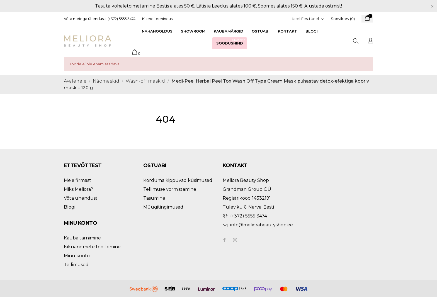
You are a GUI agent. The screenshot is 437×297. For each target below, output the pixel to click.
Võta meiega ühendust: (85, 18)
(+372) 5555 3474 (121, 18)
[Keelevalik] (312, 18)
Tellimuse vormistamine (169, 189)
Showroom (193, 31)
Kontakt (287, 31)
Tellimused (76, 264)
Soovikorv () (343, 18)
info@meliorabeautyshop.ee (261, 224)
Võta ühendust (81, 198)
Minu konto (77, 255)
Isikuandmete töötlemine (92, 246)
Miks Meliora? (78, 189)
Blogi (311, 31)
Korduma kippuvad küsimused (177, 180)
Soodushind (231, 41)
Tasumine (154, 198)
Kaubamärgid (228, 31)
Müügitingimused (163, 207)
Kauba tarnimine (82, 238)
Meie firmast (77, 180)
